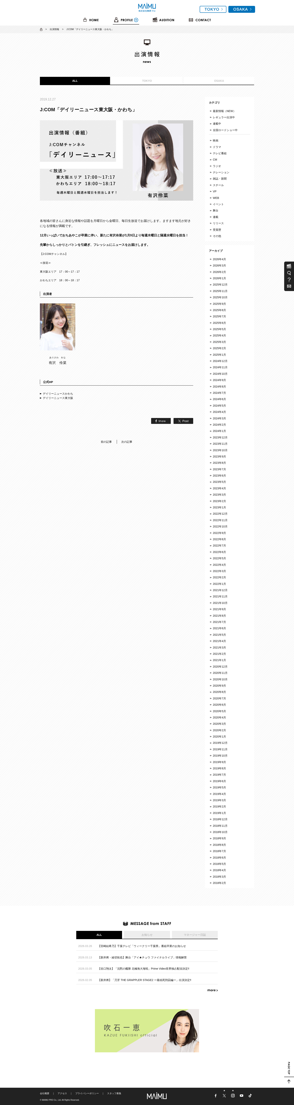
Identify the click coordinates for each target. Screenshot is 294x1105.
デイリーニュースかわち (58, 393)
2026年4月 (219, 259)
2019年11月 (220, 749)
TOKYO (147, 80)
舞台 (215, 210)
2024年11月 (220, 367)
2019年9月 (219, 762)
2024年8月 (219, 386)
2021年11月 (220, 596)
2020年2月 (219, 730)
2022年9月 (219, 533)
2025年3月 (219, 342)
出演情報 (54, 29)
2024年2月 (219, 424)
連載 (215, 217)
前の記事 (106, 441)
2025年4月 (219, 335)
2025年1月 (219, 354)
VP (215, 191)
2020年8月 (219, 691)
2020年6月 (219, 704)
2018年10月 (220, 832)
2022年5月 (219, 558)
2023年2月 (219, 501)
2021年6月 (219, 628)
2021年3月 (219, 647)
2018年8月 (219, 844)
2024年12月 (220, 361)
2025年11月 (220, 291)
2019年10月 (220, 755)
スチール (218, 185)
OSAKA (219, 80)
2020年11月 (220, 672)
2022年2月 (219, 577)
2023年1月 (219, 507)
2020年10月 (220, 679)
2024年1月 (219, 431)
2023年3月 (219, 494)
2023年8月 (219, 462)
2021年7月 (219, 622)
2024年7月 (219, 392)
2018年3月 (219, 876)
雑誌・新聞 (220, 178)
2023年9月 (219, 456)
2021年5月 (219, 634)
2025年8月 (219, 310)
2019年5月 (219, 787)
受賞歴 (217, 229)
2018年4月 (219, 870)
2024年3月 (219, 418)
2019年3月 (219, 800)
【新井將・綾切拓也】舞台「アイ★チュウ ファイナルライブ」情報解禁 (142, 957)
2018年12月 (220, 819)
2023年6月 (219, 475)
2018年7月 (219, 851)
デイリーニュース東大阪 (58, 398)
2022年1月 (219, 583)
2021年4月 (219, 641)
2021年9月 (219, 609)
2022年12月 (220, 513)
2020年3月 (219, 723)
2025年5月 (219, 329)
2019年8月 (219, 768)
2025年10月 (220, 297)
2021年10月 (220, 602)
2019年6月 (219, 781)
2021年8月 (219, 615)
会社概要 (44, 1093)
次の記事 (126, 441)
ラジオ (217, 166)
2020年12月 (220, 666)
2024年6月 (219, 399)
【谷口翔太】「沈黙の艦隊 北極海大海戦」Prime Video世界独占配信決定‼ (143, 968)
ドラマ (217, 147)
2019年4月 (219, 793)
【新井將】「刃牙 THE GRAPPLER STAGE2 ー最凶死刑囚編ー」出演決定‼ (144, 980)
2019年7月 (219, 774)
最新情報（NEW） (224, 111)
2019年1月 (219, 813)
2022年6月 (219, 552)
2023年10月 (220, 450)
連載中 (217, 123)
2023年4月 (219, 488)
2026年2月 (219, 272)
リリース (218, 223)
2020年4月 (219, 717)
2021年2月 (219, 653)
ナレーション (221, 172)
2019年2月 (219, 806)
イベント (218, 204)
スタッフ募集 (114, 1093)
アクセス (62, 1093)
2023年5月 (219, 481)
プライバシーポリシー (87, 1093)
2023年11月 (220, 443)
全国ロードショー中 (225, 130)
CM (215, 159)
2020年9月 (219, 685)
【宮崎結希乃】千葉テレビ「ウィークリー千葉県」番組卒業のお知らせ (142, 946)
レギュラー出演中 (224, 117)
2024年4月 (219, 411)
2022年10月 (220, 526)
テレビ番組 (220, 153)
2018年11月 (220, 825)
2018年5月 (219, 863)
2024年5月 (219, 405)
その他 (217, 236)
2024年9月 (219, 380)
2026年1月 (219, 278)
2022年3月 (219, 571)
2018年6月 (219, 857)
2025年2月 (219, 348)
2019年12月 (220, 742)
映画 (215, 140)
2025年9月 (219, 303)
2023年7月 (219, 469)
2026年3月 (219, 265)
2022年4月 (219, 564)
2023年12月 (220, 437)
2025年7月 (219, 316)
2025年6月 (219, 322)
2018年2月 (219, 883)
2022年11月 (220, 520)
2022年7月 (219, 545)
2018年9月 (219, 838)
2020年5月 (219, 711)
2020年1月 (219, 736)
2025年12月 (220, 284)
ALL (75, 80)
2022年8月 (219, 539)
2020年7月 (219, 698)
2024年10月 (220, 373)
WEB (216, 197)
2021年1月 (219, 660)
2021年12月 (220, 590)
